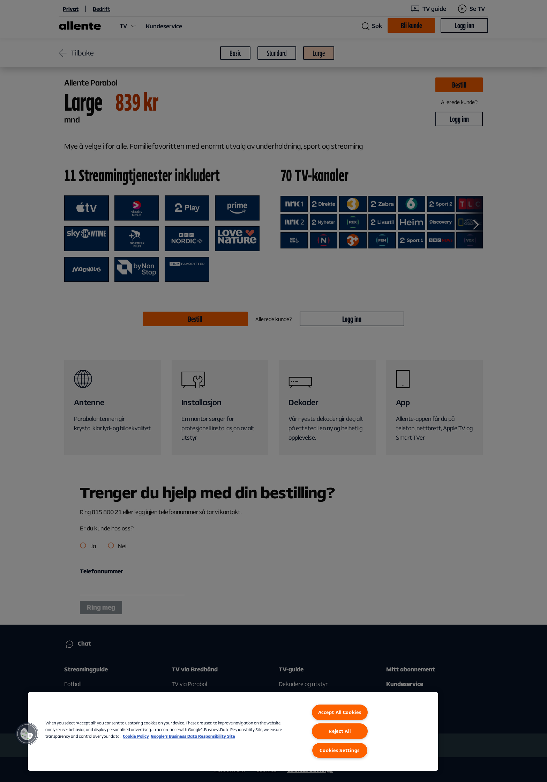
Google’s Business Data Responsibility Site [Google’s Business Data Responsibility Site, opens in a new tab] (193, 736)
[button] (27, 734)
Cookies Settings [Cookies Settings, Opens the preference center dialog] (340, 750)
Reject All (340, 731)
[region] (233, 731)
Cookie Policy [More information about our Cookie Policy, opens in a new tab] (136, 736)
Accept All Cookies (339, 712)
